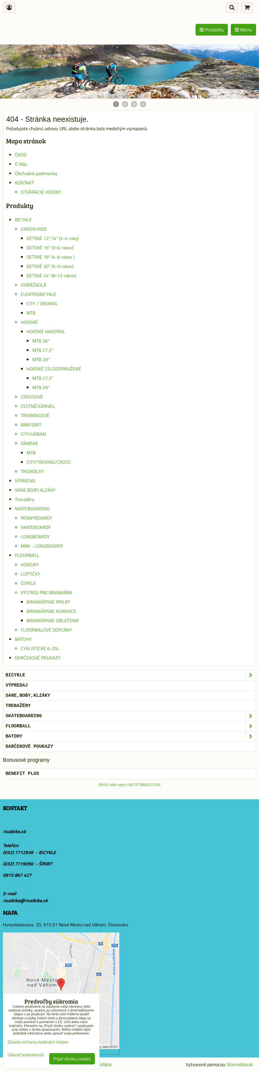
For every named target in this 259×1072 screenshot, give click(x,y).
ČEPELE (28, 583)
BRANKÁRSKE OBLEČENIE (52, 620)
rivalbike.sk (14, 831)
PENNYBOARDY (36, 517)
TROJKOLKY (32, 471)
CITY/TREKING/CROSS (48, 462)
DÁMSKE (29, 443)
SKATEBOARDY (36, 527)
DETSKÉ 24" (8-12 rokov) (51, 275)
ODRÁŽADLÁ (33, 284)
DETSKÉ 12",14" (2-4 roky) (52, 238)
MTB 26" (40, 340)
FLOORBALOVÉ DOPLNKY (46, 629)
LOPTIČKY (30, 573)
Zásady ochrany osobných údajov (38, 1041)
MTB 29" (40, 359)
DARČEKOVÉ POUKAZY (38, 657)
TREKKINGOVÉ (35, 415)
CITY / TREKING (41, 303)
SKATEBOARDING (32, 508)
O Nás (21, 164)
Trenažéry (24, 499)
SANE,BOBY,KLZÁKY (35, 489)
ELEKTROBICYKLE (38, 294)
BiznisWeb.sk (240, 1064)
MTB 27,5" (42, 350)
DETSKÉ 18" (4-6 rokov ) (50, 256)
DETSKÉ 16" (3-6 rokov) (49, 247)
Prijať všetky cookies (72, 1058)
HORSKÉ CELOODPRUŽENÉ (53, 368)
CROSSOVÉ (32, 396)
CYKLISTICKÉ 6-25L (40, 648)
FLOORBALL (27, 555)
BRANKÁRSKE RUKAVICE (51, 611)
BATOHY (23, 639)
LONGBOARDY (35, 536)
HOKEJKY (30, 564)
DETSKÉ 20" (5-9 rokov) (49, 266)
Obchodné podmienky (36, 173)
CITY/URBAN (33, 434)
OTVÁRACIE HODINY (41, 191)
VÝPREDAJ (25, 480)
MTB (31, 312)
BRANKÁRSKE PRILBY (48, 601)
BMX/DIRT (31, 424)
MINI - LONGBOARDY (42, 545)
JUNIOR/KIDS (34, 228)
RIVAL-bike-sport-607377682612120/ (130, 784)
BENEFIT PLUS (22, 773)
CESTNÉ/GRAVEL (38, 406)
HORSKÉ (29, 322)
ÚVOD (20, 154)
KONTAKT (24, 182)
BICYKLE (23, 219)
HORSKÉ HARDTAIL (45, 331)
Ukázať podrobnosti (26, 1054)
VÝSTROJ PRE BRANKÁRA (46, 592)
